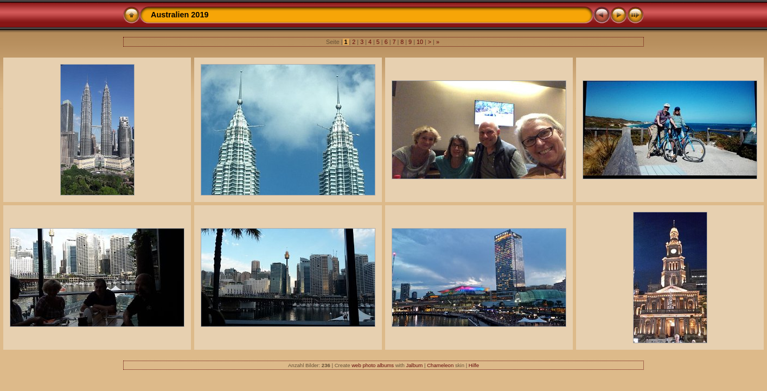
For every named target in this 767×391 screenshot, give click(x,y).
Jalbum (414, 365)
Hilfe (474, 365)
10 (420, 42)
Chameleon (440, 365)
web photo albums (372, 365)
